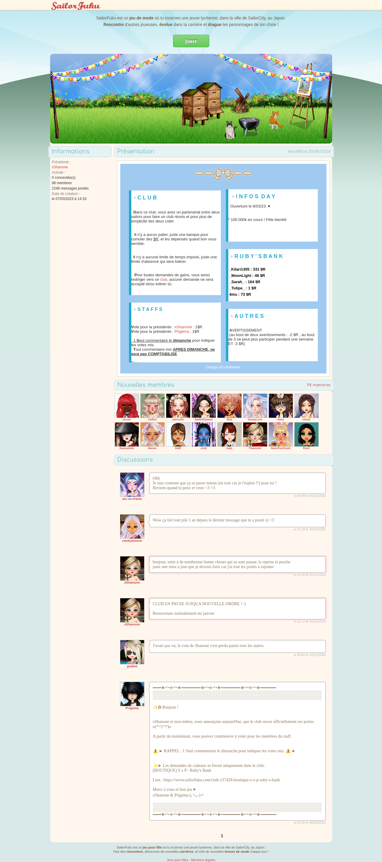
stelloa (152, 419)
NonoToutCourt (281, 448)
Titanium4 (255, 448)
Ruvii (306, 448)
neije (229, 448)
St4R (178, 448)
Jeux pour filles (177, 860)
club (163, 279)
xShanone (60, 167)
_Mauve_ (152, 448)
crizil (204, 448)
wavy (280, 419)
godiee (132, 666)
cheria (306, 419)
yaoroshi (178, 419)
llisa (229, 419)
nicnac (126, 419)
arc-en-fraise (132, 499)
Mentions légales (203, 860)
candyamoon (132, 540)
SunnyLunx (255, 419)
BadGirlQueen (204, 419)
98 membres (319, 385)
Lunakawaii (231, 367)
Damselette (126, 448)
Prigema (182, 331)
